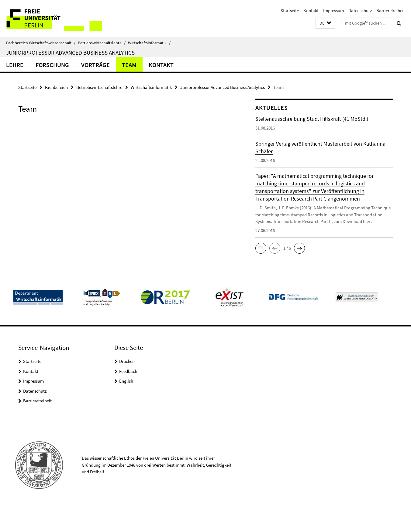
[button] (325, 23)
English (126, 381)
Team (129, 65)
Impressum (333, 10)
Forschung (52, 65)
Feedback (128, 371)
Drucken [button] (127, 361)
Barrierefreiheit (390, 10)
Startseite (290, 10)
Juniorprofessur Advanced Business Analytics (70, 52)
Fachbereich (56, 87)
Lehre (14, 65)
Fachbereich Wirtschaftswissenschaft (40, 43)
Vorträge (95, 65)
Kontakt (311, 10)
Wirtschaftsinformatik (149, 43)
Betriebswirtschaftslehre (102, 43)
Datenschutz (360, 10)
